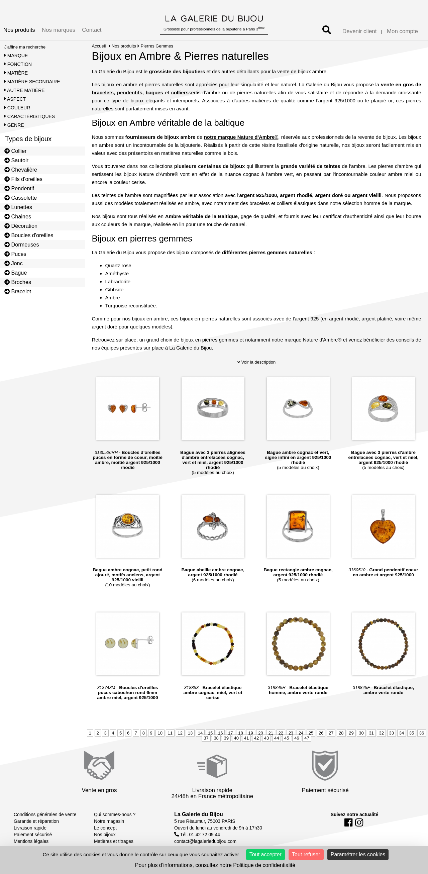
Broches (17, 282)
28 (341, 733)
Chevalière (20, 170)
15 (210, 733)
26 (321, 733)
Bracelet (17, 291)
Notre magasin (109, 821)
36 (421, 733)
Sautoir (16, 160)
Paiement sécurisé (33, 834)
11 (170, 733)
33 (391, 733)
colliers (180, 92)
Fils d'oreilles (23, 179)
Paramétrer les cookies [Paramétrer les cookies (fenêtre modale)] (358, 854)
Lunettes (18, 207)
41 (246, 738)
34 (401, 733)
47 (306, 738)
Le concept (105, 828)
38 (216, 738)
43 (266, 738)
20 (260, 733)
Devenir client (359, 31)
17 (230, 733)
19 (250, 733)
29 (351, 733)
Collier (15, 151)
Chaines (17, 216)
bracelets (103, 92)
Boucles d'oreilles (29, 235)
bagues (154, 92)
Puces (15, 254)
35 (411, 733)
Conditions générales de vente (45, 814)
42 (256, 738)
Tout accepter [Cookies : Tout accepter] (265, 854)
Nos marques (58, 30)
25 (311, 733)
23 (291, 733)
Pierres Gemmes (157, 45)
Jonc (13, 263)
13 (190, 733)
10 (159, 733)
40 (236, 738)
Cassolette (20, 198)
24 (301, 733)
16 (220, 733)
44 (276, 738)
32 (381, 733)
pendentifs (129, 92)
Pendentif (19, 188)
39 (226, 738)
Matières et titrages (113, 841)
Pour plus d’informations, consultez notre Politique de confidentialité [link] (215, 865)
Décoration (20, 226)
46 (296, 738)
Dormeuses (21, 244)
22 (281, 733)
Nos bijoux (105, 834)
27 (331, 733)
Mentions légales (31, 841)
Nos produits (19, 30)
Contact (91, 30)
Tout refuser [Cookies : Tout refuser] (306, 854)
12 (180, 733)
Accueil (99, 45)
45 (286, 738)
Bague (15, 273)
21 (270, 733)
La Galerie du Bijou (198, 814)
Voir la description (256, 362)
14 (200, 733)
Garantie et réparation (36, 821)
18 (240, 733)
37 (206, 738)
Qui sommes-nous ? (114, 814)
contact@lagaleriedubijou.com (205, 841)
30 (361, 733)
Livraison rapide (30, 828)
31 (371, 733)
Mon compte (402, 31)
